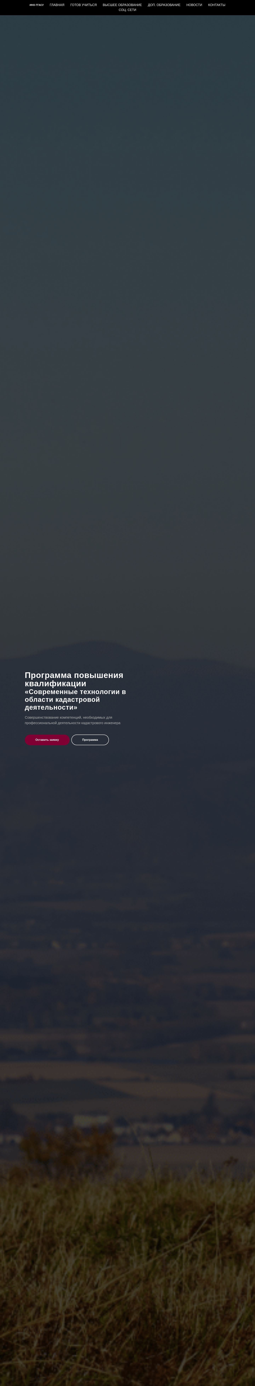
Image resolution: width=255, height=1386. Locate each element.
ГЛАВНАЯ (57, 5)
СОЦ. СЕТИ (127, 10)
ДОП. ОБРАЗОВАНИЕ (164, 5)
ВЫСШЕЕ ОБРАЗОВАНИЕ (122, 5)
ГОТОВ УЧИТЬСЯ (83, 5)
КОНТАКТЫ (216, 5)
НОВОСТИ (194, 5)
